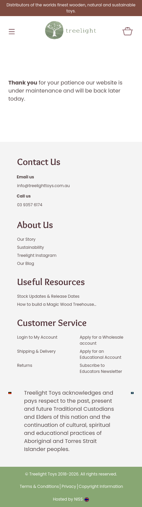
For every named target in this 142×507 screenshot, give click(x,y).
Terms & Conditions (39, 486)
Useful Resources (51, 281)
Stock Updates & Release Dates (48, 296)
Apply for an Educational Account (100, 354)
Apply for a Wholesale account (101, 340)
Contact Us (38, 161)
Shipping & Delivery (36, 351)
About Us (35, 224)
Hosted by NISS (71, 499)
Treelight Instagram (37, 255)
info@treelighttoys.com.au (43, 185)
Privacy (69, 486)
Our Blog (25, 263)
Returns (24, 365)
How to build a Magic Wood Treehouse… (56, 304)
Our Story (26, 239)
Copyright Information (101, 486)
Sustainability (30, 247)
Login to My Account (37, 337)
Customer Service (52, 322)
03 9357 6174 (29, 205)
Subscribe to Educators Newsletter (101, 368)
